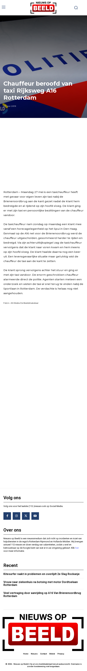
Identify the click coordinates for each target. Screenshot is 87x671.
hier (77, 548)
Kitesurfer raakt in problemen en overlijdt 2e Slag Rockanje (41, 574)
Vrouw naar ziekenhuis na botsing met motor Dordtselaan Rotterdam (40, 583)
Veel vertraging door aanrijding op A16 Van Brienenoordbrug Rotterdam (42, 594)
